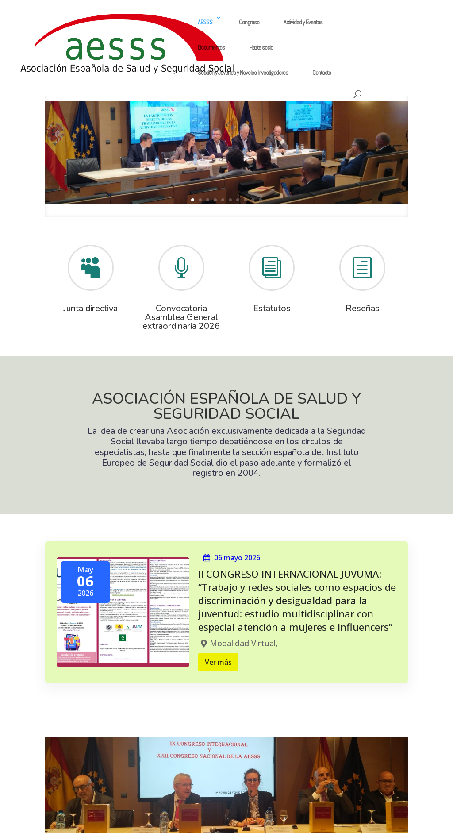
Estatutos (272, 308)
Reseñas (363, 308)
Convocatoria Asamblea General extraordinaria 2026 (181, 317)
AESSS (205, 22)
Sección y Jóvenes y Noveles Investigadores (243, 73)
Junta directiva (90, 308)
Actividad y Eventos (303, 22)
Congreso (249, 22)
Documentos (211, 47)
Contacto (321, 73)
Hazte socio (261, 47)
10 (260, 199)
